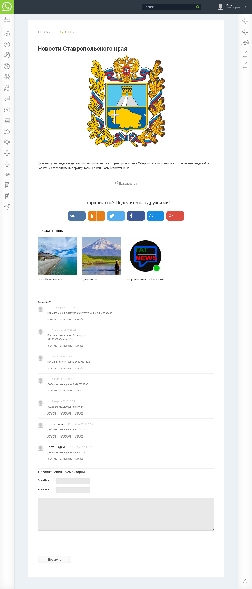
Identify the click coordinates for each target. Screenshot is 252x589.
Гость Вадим (56, 447)
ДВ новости (89, 279)
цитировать (66, 319)
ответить (52, 319)
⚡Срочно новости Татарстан (145, 279)
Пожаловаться (126, 183)
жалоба (79, 319)
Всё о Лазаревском (50, 279)
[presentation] (67, 549)
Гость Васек (55, 424)
